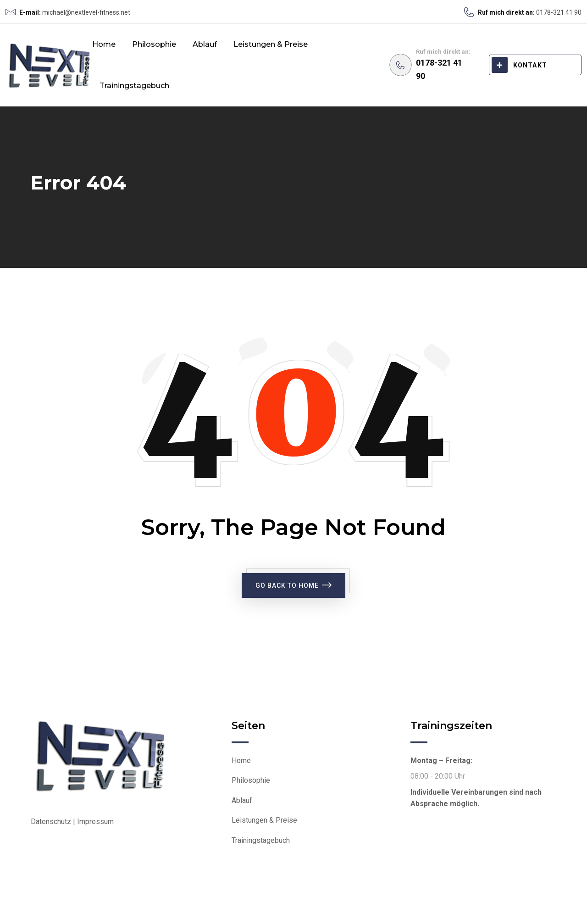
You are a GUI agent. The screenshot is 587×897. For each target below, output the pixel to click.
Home (104, 44)
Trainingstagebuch (134, 85)
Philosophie (154, 44)
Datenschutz (51, 821)
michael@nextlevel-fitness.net (86, 12)
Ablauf (205, 44)
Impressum (95, 821)
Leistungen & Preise (270, 44)
